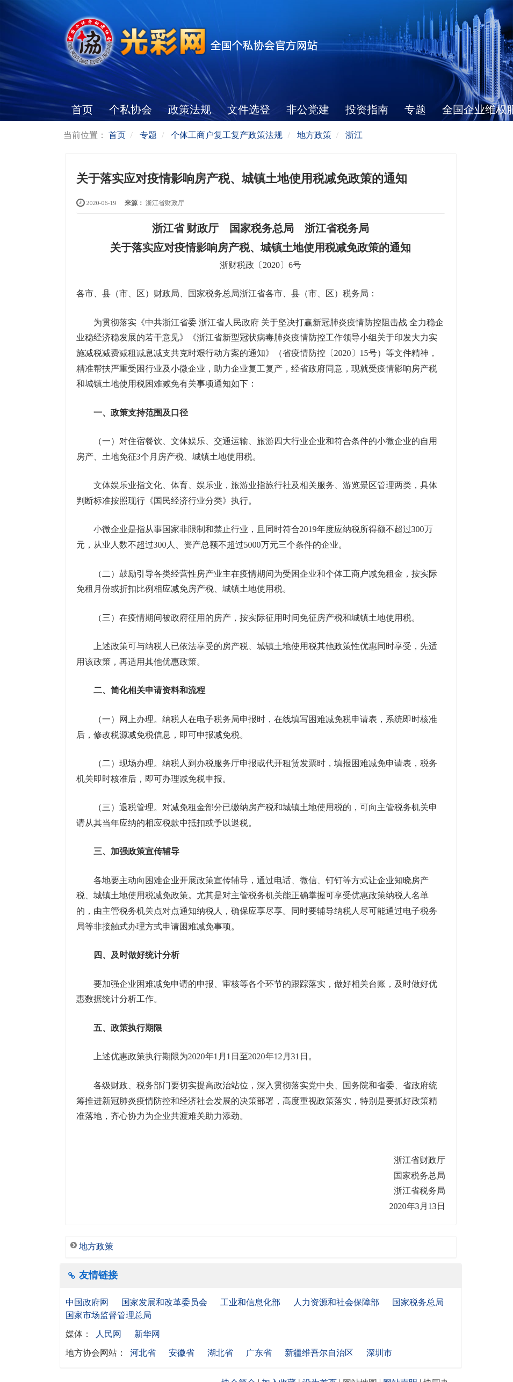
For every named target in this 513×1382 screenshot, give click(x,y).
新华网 (147, 1334)
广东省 (259, 1352)
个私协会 (130, 109)
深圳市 (379, 1352)
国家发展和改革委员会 (165, 1302)
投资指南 (366, 109)
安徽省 (181, 1352)
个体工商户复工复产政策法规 (227, 135)
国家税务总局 (419, 1302)
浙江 (354, 135)
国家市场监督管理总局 (108, 1315)
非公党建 (307, 109)
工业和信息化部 (251, 1302)
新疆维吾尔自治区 (319, 1352)
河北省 (143, 1352)
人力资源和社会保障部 (337, 1302)
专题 (415, 109)
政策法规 (189, 109)
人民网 (108, 1334)
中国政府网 (88, 1302)
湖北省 (220, 1352)
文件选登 (248, 109)
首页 (82, 109)
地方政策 (314, 135)
